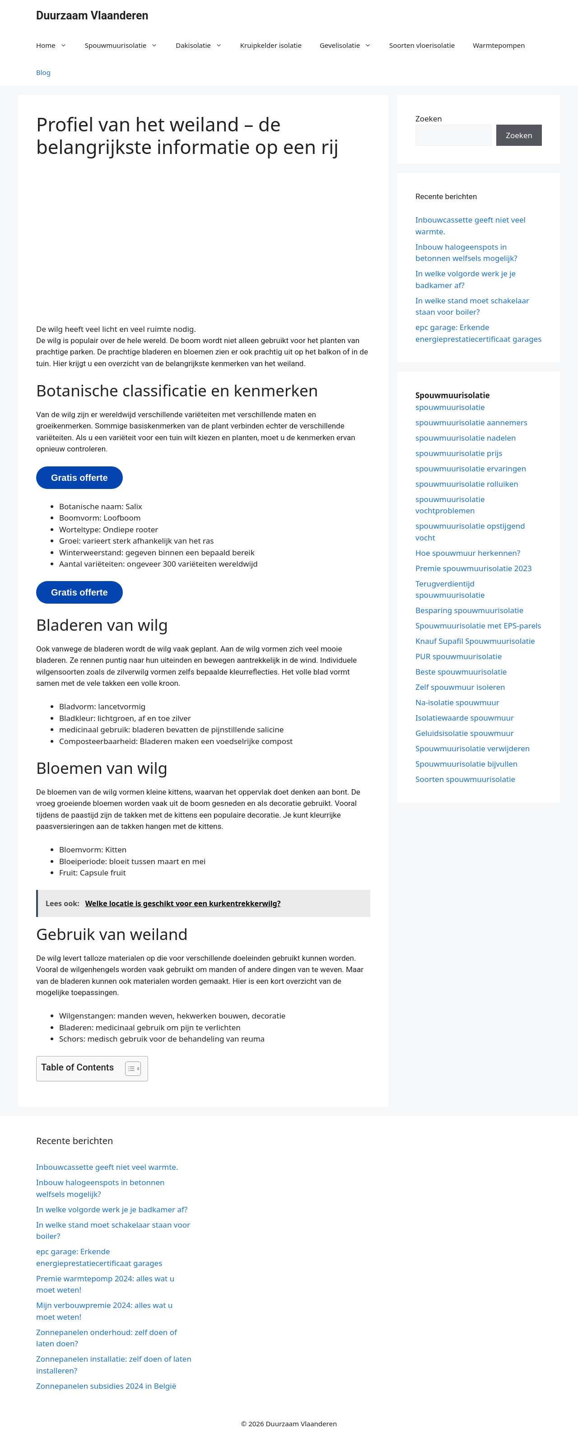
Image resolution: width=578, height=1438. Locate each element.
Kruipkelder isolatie (271, 45)
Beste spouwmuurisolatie (461, 671)
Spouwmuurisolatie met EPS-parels (478, 625)
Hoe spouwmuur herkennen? (467, 553)
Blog (43, 72)
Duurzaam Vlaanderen (92, 15)
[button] (128, 1068)
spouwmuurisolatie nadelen (465, 438)
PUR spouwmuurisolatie (458, 656)
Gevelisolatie (350, 45)
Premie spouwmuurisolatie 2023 (473, 568)
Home (56, 45)
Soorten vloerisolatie (422, 45)
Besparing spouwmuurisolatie (469, 610)
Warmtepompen (499, 45)
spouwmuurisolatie (450, 407)
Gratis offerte (79, 478)
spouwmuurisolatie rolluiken (466, 484)
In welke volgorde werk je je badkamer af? (111, 1209)
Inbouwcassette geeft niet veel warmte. (107, 1167)
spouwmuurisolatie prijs (458, 453)
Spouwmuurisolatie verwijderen (472, 748)
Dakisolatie (203, 45)
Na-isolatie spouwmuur (457, 702)
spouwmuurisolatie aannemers (471, 422)
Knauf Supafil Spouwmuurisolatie (475, 641)
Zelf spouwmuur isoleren (460, 687)
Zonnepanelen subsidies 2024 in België (106, 1386)
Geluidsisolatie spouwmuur (464, 733)
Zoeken (428, 118)
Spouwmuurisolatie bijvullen (466, 764)
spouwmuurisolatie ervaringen (470, 468)
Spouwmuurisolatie (126, 45)
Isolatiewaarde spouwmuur (464, 717)
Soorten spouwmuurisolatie (465, 779)
